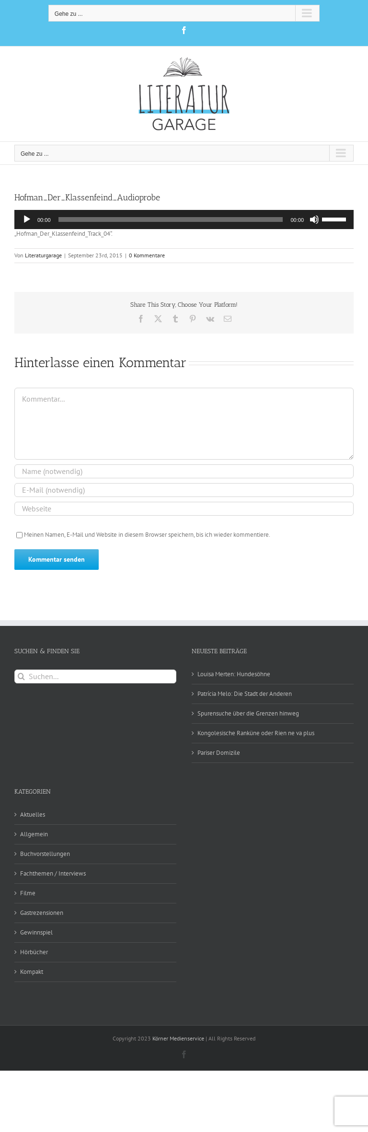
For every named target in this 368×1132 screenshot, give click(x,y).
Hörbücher (34, 952)
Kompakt (31, 972)
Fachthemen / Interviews (53, 873)
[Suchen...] (95, 676)
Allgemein (34, 834)
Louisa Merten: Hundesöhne (233, 674)
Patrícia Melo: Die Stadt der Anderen (244, 694)
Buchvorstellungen (45, 854)
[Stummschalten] (314, 219)
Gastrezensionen (41, 913)
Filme (27, 893)
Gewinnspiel (36, 932)
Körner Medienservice (178, 1038)
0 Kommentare (147, 255)
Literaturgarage (43, 255)
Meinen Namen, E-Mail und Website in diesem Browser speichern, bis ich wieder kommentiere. (147, 535)
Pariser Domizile (218, 753)
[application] (184, 219)
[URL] (184, 509)
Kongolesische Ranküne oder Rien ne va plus (255, 733)
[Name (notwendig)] (184, 471)
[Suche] (21, 676)
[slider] (170, 219)
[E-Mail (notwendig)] (184, 490)
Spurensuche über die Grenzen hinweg (248, 713)
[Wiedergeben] (27, 219)
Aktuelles (32, 814)
